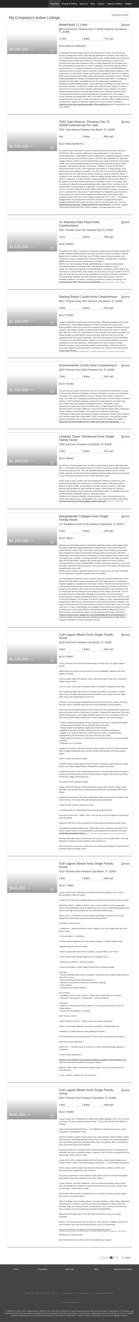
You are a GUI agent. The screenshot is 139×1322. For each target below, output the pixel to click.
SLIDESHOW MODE (120, 15)
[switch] (52, 50)
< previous (104, 1258)
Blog (92, 4)
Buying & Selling (69, 4)
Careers (100, 4)
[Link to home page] (8, 4)
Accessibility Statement (75, 1293)
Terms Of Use (32, 1293)
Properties (54, 4)
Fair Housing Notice (102, 1293)
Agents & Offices (114, 4)
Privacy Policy (50, 1293)
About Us (83, 4)
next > (128, 1258)
